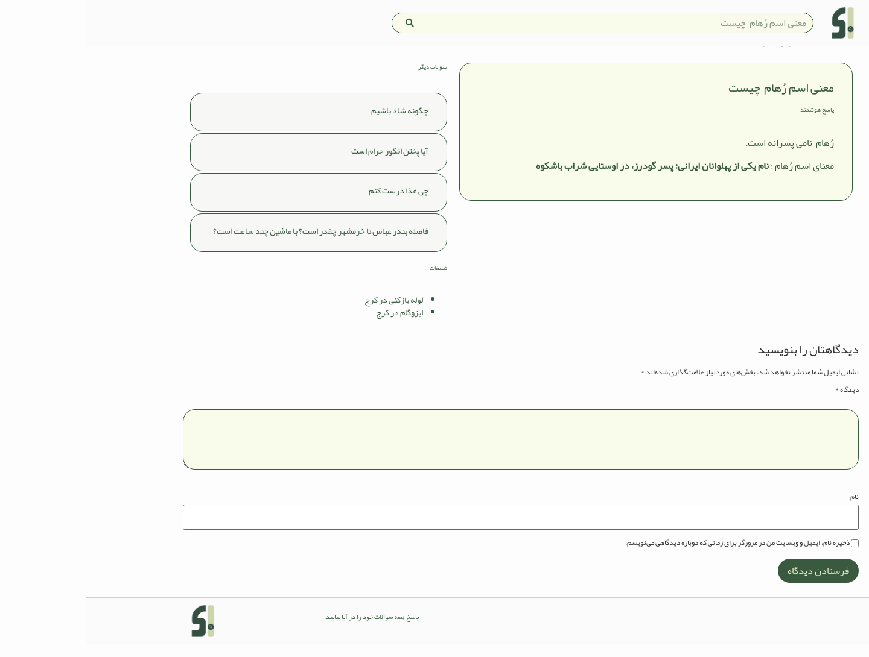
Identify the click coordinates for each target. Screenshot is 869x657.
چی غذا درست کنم (312, 203)
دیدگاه (760, 402)
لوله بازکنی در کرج (307, 312)
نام (768, 510)
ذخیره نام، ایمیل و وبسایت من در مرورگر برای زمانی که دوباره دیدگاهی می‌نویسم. (651, 555)
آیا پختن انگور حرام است (303, 163)
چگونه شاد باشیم (313, 123)
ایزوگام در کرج (313, 325)
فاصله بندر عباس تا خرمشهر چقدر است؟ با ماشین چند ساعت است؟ (234, 244)
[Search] (323, 23)
